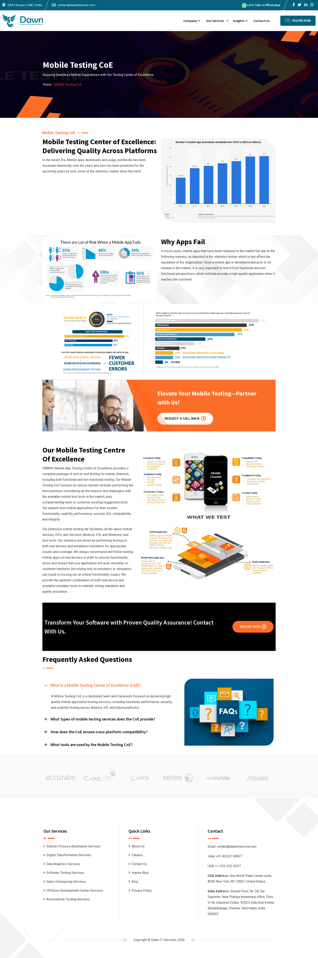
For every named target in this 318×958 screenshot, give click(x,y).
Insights (238, 21)
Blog (135, 882)
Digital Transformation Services (68, 855)
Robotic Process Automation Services (73, 846)
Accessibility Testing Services (68, 899)
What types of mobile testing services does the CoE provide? (102, 718)
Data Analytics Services (63, 864)
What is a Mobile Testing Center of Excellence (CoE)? (95, 685)
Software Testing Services (65, 873)
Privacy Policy (142, 890)
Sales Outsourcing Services (66, 882)
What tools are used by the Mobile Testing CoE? (91, 744)
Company (190, 21)
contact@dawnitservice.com (76, 5)
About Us (138, 846)
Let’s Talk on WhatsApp (261, 5)
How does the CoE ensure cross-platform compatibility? (99, 731)
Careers (137, 855)
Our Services (215, 21)
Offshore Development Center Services (74, 890)
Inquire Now (253, 626)
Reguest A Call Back (185, 418)
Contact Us (262, 21)
